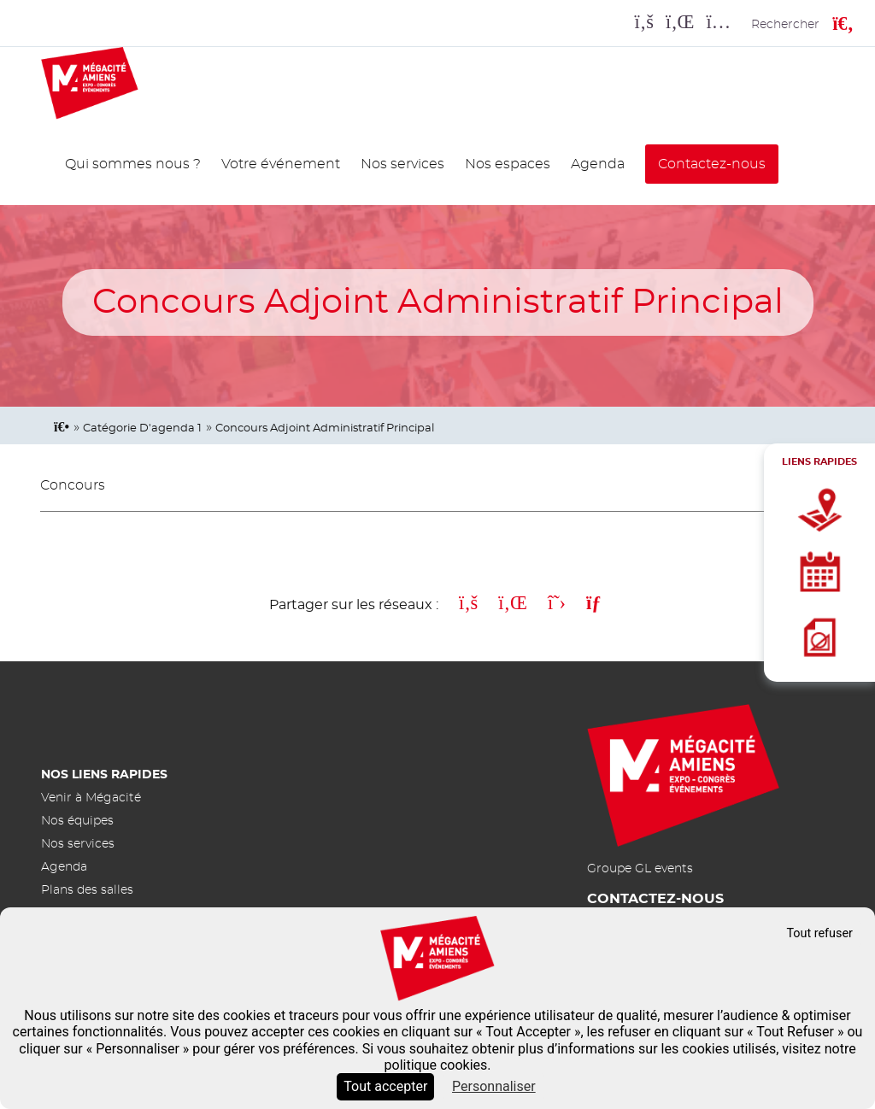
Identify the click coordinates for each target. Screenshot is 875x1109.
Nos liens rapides (104, 774)
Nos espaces (507, 164)
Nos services (402, 164)
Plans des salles (87, 889)
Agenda (598, 164)
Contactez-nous (712, 164)
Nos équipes (77, 820)
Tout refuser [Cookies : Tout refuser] (819, 933)
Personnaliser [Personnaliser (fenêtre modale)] (494, 1086)
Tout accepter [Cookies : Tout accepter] (385, 1086)
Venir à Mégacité (91, 797)
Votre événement (280, 164)
